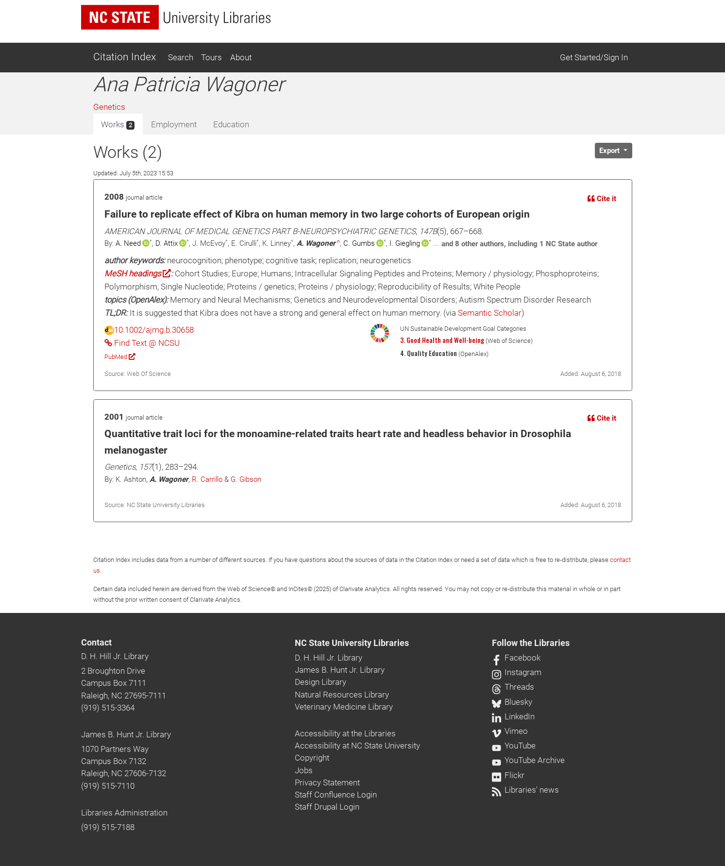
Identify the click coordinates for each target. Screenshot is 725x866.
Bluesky (512, 702)
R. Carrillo (207, 479)
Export (610, 150)
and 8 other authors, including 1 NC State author (519, 243)
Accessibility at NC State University (357, 745)
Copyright (312, 758)
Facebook (516, 657)
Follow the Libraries (531, 643)
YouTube (514, 745)
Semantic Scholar (490, 313)
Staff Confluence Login (336, 794)
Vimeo (510, 731)
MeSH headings (137, 273)
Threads (513, 687)
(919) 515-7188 (108, 827)
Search (180, 57)
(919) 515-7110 (108, 786)
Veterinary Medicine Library (344, 707)
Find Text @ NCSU (142, 343)
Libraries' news (525, 790)
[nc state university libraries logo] (175, 17)
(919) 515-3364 (108, 708)
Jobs (304, 770)
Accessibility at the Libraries (345, 733)
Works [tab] (118, 124)
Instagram (516, 672)
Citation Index (124, 57)
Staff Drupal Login (327, 807)
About (241, 57)
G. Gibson (246, 479)
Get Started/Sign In (594, 57)
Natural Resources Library (342, 694)
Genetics (109, 107)
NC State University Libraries (352, 643)
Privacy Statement (327, 782)
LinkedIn (513, 716)
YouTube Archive (528, 760)
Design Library (320, 682)
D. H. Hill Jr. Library (115, 656)
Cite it (602, 198)
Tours (211, 57)
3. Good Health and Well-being (442, 340)
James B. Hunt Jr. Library (126, 734)
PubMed (119, 356)
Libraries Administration (124, 812)
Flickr (508, 775)
